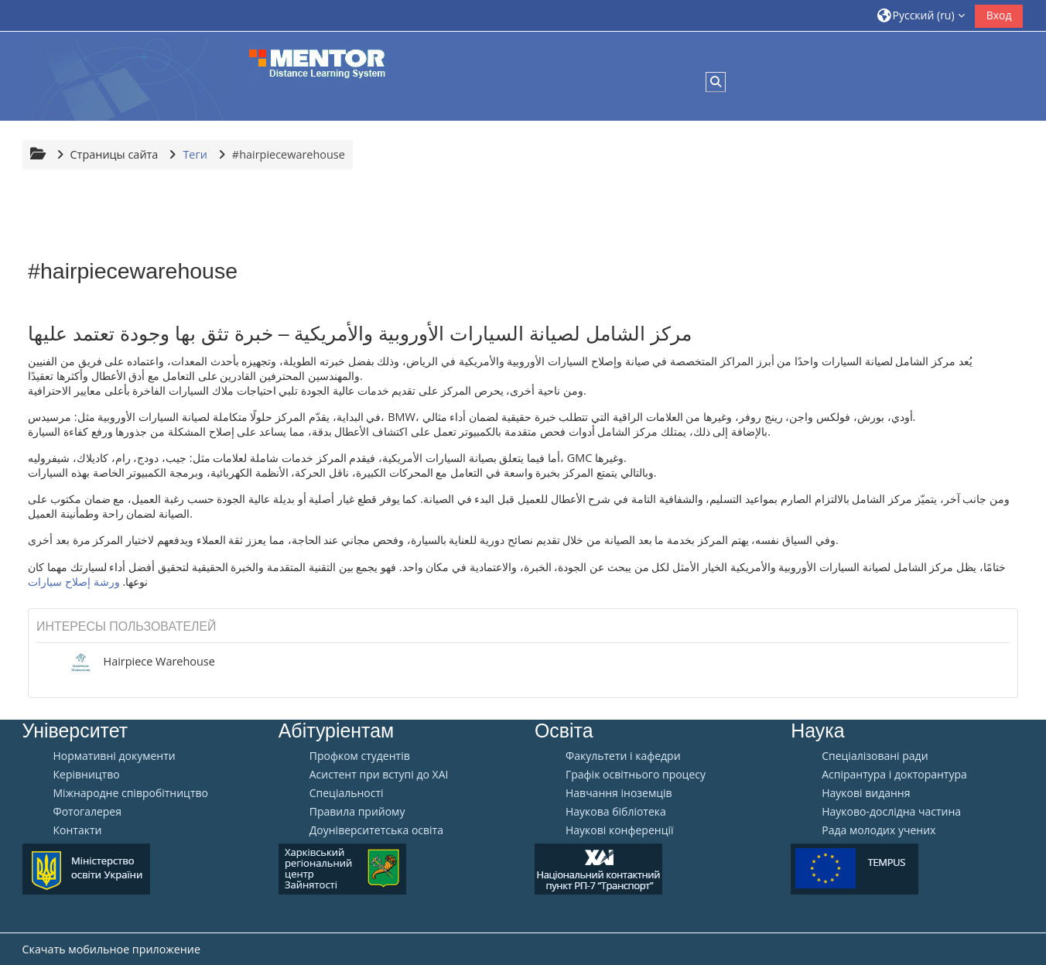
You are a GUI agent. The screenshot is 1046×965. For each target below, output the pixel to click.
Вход (999, 15)
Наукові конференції (620, 830)
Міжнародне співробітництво (130, 793)
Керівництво (86, 774)
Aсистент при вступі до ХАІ (379, 774)
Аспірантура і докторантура (894, 774)
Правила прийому (357, 811)
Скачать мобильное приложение (111, 949)
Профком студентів (359, 756)
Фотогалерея (87, 811)
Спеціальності (346, 793)
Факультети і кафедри (623, 756)
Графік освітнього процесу (636, 774)
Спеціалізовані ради (875, 756)
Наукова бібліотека (616, 811)
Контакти (77, 830)
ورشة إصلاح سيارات (74, 581)
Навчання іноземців (619, 793)
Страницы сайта (114, 154)
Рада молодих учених (878, 830)
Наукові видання (866, 793)
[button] (920, 15)
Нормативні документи (114, 756)
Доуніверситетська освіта (376, 830)
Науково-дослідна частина (891, 811)
